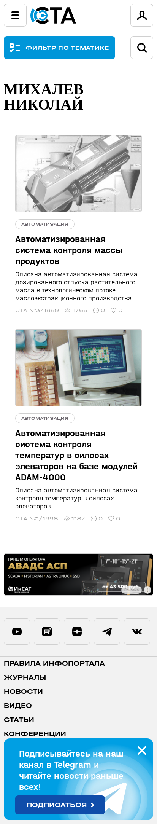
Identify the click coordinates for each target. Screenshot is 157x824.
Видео (18, 706)
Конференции (35, 734)
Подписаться (57, 805)
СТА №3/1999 (37, 310)
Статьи (19, 720)
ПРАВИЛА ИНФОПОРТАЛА (54, 664)
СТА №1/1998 (36, 518)
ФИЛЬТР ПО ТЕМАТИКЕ (67, 47)
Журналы (25, 678)
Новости (23, 692)
